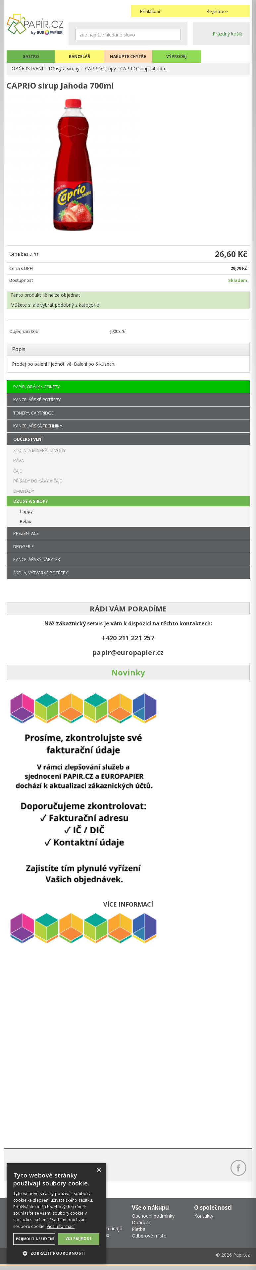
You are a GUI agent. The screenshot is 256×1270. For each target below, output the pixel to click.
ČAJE (17, 473)
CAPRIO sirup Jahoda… (145, 68)
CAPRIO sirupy (100, 68)
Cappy (26, 514)
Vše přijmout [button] (79, 1238)
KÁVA (18, 463)
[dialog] (56, 1213)
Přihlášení (150, 11)
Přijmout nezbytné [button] (35, 1239)
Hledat (176, 34)
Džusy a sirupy (64, 68)
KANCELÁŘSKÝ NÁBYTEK (36, 562)
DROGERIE (23, 549)
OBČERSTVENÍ (27, 68)
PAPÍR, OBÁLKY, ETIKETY (36, 389)
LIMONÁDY (23, 493)
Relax (25, 524)
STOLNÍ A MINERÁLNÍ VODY (39, 453)
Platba (138, 1233)
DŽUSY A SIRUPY (30, 504)
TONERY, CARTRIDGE (33, 415)
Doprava (141, 1227)
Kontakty (203, 1220)
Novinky (128, 674)
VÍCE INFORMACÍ (128, 907)
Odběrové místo (149, 1240)
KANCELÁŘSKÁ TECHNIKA (37, 428)
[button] (56, 1253)
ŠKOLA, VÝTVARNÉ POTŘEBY (40, 575)
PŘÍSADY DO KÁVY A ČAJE (37, 483)
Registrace (217, 11)
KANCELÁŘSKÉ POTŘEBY (37, 402)
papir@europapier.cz (128, 655)
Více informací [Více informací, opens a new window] (61, 1226)
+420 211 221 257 (128, 640)
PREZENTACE (26, 536)
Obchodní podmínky (153, 1220)
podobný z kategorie (77, 307)
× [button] (98, 1170)
